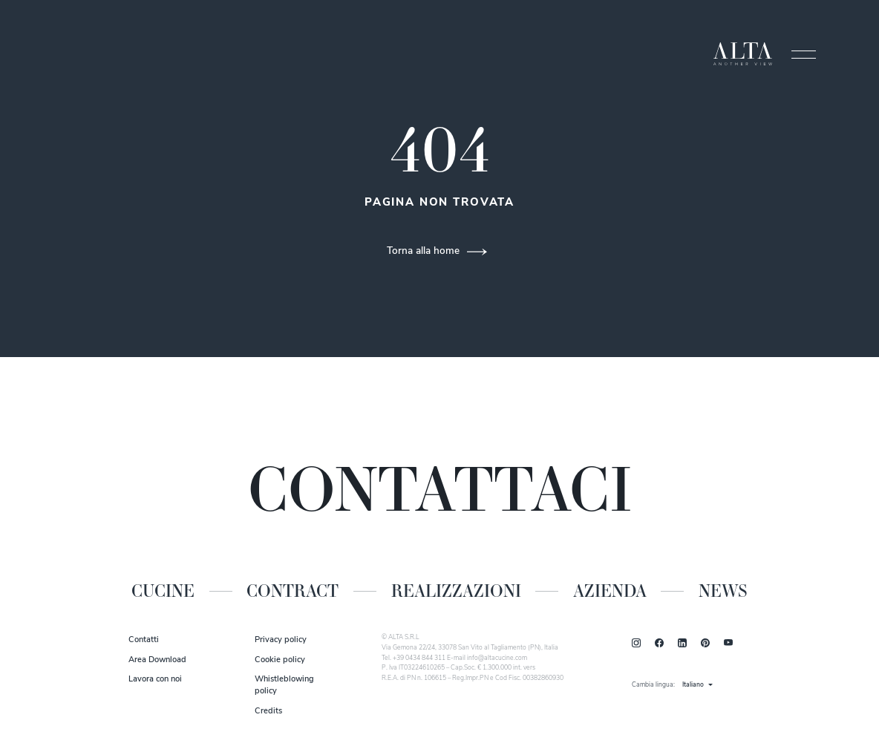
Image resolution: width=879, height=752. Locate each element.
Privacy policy (281, 640)
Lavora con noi (155, 680)
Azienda (610, 591)
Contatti (143, 640)
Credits (268, 711)
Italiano (693, 685)
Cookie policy (280, 660)
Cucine (163, 591)
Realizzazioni (456, 591)
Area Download (157, 660)
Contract (292, 591)
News (723, 591)
